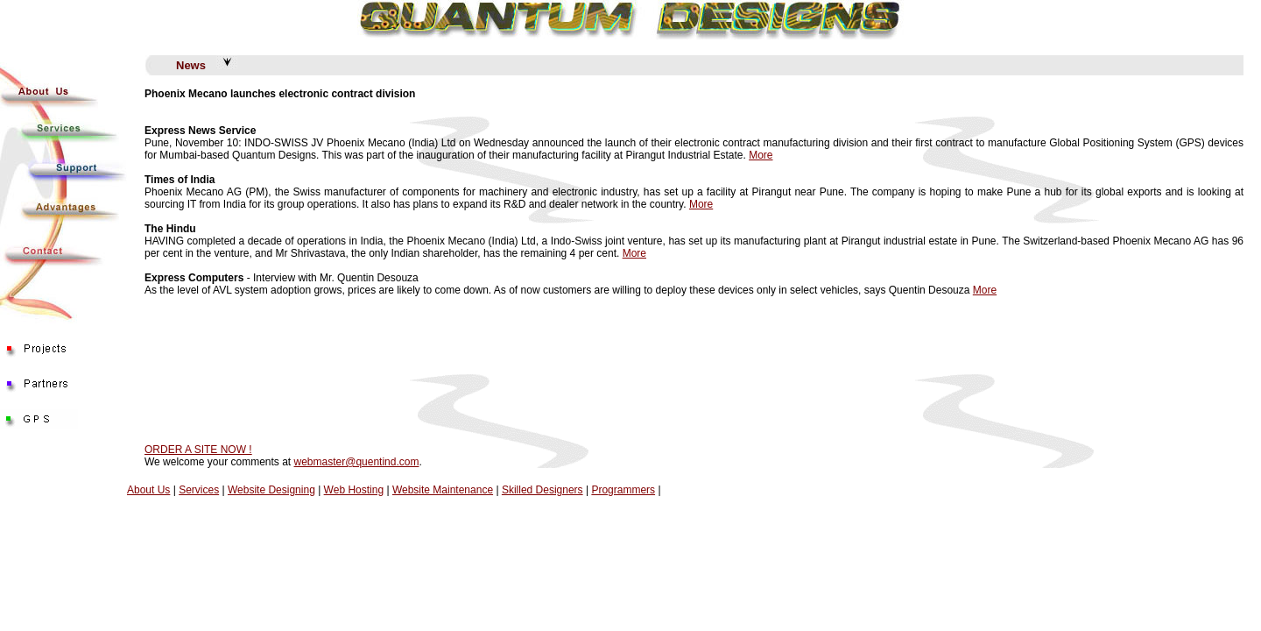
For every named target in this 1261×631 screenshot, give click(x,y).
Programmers (623, 490)
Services (199, 490)
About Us (148, 490)
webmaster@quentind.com (356, 462)
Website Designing (271, 490)
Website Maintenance (442, 490)
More (760, 155)
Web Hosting (354, 490)
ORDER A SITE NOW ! (198, 449)
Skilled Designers (542, 490)
